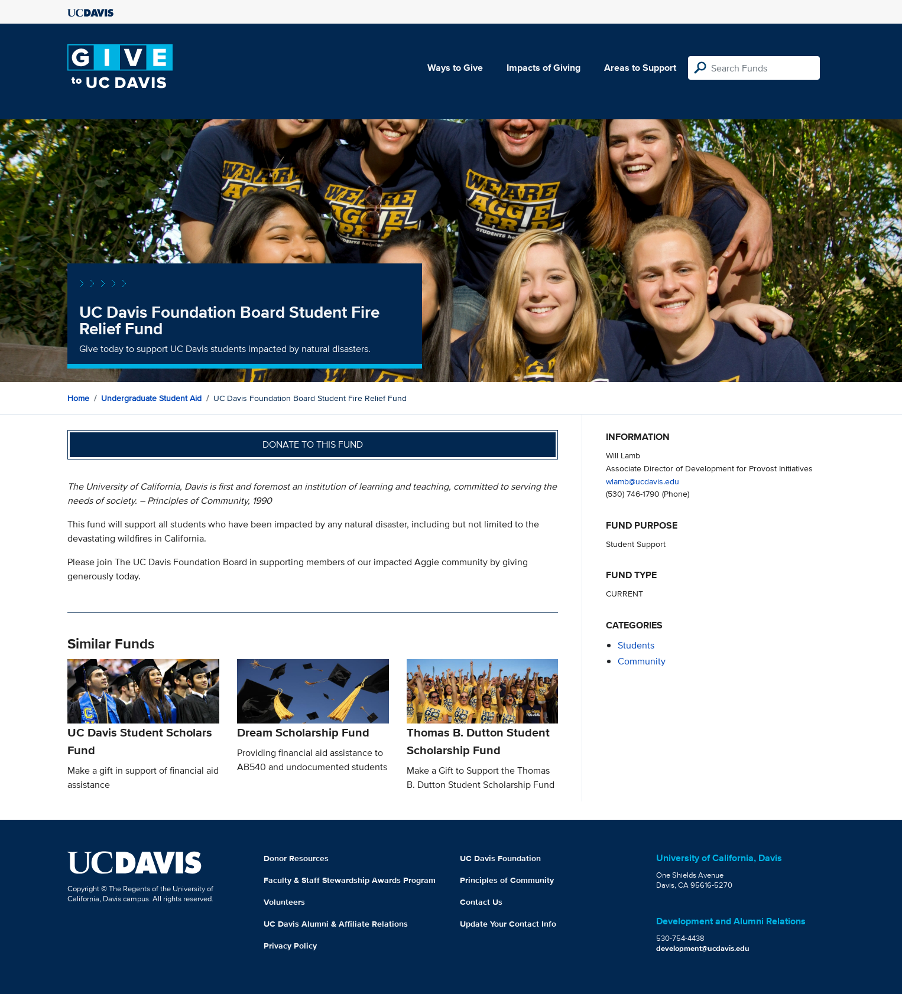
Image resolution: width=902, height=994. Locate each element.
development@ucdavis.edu (702, 948)
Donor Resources (296, 858)
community (642, 661)
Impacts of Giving (543, 67)
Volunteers (284, 902)
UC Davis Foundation (500, 858)
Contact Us (481, 902)
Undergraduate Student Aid (151, 398)
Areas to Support (640, 67)
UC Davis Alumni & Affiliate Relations (336, 924)
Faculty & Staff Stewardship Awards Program (350, 880)
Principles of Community (507, 880)
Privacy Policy (290, 945)
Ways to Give (455, 67)
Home (78, 398)
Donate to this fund (312, 444)
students (636, 645)
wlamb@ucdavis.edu (642, 481)
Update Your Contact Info (508, 924)
